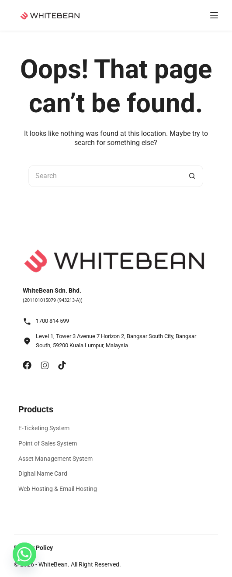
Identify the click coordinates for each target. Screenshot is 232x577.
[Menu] (214, 15)
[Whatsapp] (24, 554)
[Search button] (192, 176)
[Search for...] (104, 176)
